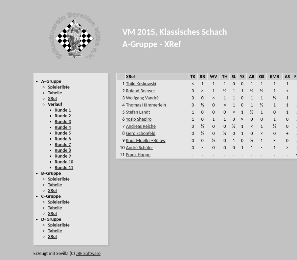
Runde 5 (63, 133)
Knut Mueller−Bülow (146, 140)
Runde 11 (64, 167)
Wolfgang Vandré (142, 98)
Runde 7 (63, 144)
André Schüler (139, 147)
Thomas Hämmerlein (146, 105)
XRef (52, 98)
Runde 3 (63, 121)
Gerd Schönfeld (141, 133)
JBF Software (88, 253)
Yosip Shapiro (139, 119)
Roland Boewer (140, 91)
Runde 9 (63, 156)
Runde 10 (64, 162)
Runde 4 (63, 127)
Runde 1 (63, 110)
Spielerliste (59, 87)
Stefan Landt (138, 112)
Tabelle (55, 93)
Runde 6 (63, 139)
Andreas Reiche (141, 126)
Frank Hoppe (138, 155)
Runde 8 (63, 150)
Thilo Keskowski (141, 84)
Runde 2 (63, 116)
